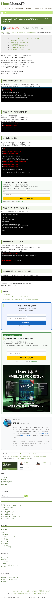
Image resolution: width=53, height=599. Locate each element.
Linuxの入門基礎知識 (6, 481)
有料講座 (41, 591)
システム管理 (4, 540)
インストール (4, 531)
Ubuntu (4, 563)
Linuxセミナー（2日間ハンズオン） (10, 579)
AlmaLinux (5, 561)
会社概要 (18, 8)
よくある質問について (38, 8)
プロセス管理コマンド (7, 514)
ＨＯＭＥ (3, 32)
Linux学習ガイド (5, 559)
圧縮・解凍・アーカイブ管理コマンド (11, 516)
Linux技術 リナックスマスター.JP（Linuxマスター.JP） (16, 32)
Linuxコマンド (5, 483)
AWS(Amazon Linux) (31, 32)
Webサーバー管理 (6, 547)
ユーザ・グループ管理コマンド (9, 507)
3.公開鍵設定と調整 (15, 44)
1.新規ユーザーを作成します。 (17, 40)
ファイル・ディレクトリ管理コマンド (11, 506)
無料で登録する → (26, 322)
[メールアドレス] (26, 194)
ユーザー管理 (4, 534)
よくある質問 (12, 593)
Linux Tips (4, 484)
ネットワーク (4, 541)
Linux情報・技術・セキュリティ (9, 565)
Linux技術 (3, 479)
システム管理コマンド (7, 513)
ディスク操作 (4, 538)
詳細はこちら (20, 201)
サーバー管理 (4, 545)
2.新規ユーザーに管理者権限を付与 (19, 42)
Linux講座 (3, 581)
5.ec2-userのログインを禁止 (17, 47)
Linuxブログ (4, 558)
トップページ (4, 477)
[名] (38, 191)
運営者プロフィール (26, 8)
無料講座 (34, 591)
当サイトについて (10, 8)
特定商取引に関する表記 (24, 593)
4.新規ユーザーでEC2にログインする (19, 45)
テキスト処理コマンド (7, 509)
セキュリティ (4, 543)
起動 (2, 532)
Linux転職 (3, 566)
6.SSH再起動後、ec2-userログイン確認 (20, 49)
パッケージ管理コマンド (7, 518)
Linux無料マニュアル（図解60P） (10, 577)
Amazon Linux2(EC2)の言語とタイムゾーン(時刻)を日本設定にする (20, 299)
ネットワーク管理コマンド (8, 511)
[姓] (14, 191)
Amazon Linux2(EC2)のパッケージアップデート (15, 297)
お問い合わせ (48, 8)
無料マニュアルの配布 (25, 435)
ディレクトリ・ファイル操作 (8, 536)
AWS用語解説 (7, 294)
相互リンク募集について (40, 593)
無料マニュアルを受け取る (26, 198)
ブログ (47, 591)
